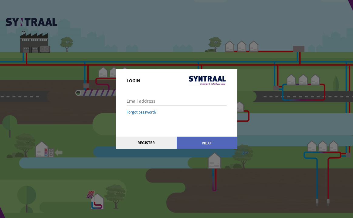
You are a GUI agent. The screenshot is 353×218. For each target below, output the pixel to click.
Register (146, 142)
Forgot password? (141, 112)
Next (207, 142)
